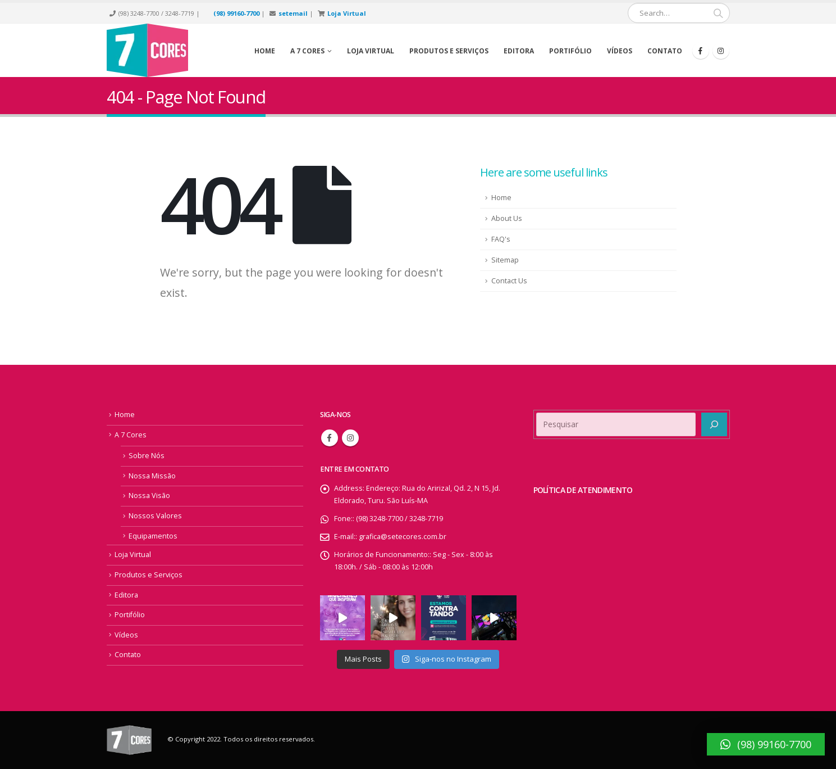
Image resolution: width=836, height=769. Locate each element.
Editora (519, 51)
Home (264, 51)
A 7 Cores (131, 435)
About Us (506, 218)
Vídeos (619, 51)
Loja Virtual (346, 13)
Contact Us (509, 281)
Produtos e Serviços (448, 51)
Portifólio (570, 51)
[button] (766, 744)
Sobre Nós (147, 455)
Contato (664, 51)
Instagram (350, 437)
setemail (293, 13)
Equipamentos (153, 536)
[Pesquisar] (714, 424)
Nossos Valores (155, 516)
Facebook (329, 437)
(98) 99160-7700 (236, 13)
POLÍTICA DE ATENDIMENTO (583, 490)
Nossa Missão (152, 476)
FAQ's (500, 239)
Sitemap (505, 260)
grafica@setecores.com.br (402, 536)
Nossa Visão (149, 495)
